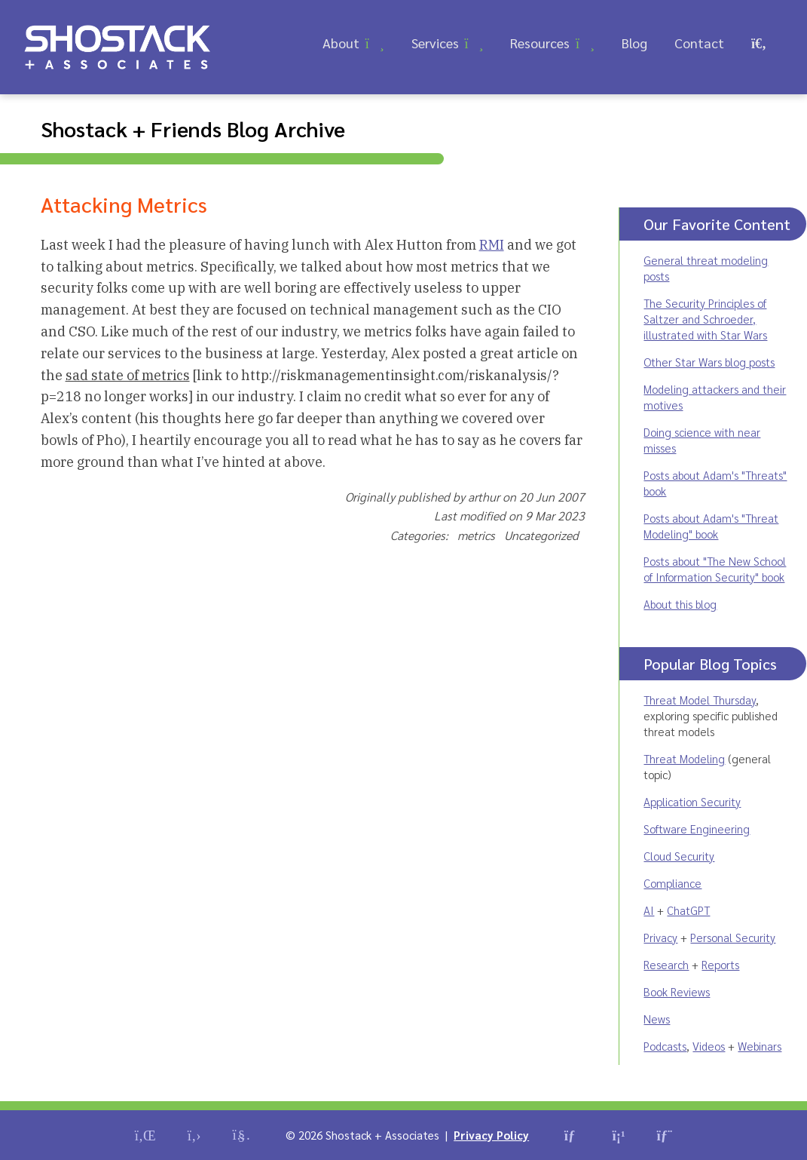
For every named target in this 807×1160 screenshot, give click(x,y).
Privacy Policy (491, 1135)
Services (435, 42)
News (656, 1018)
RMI (491, 244)
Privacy (660, 937)
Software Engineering (696, 828)
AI (648, 910)
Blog (634, 42)
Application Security (692, 801)
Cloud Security (678, 856)
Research (666, 964)
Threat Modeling (684, 758)
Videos (708, 1046)
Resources (540, 42)
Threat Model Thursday (699, 699)
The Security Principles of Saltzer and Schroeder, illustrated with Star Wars (705, 319)
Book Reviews (676, 991)
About (340, 42)
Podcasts (664, 1046)
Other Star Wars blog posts (709, 361)
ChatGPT (688, 910)
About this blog (680, 604)
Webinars (759, 1046)
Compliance (672, 883)
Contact (699, 42)
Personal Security (732, 937)
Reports (720, 964)
